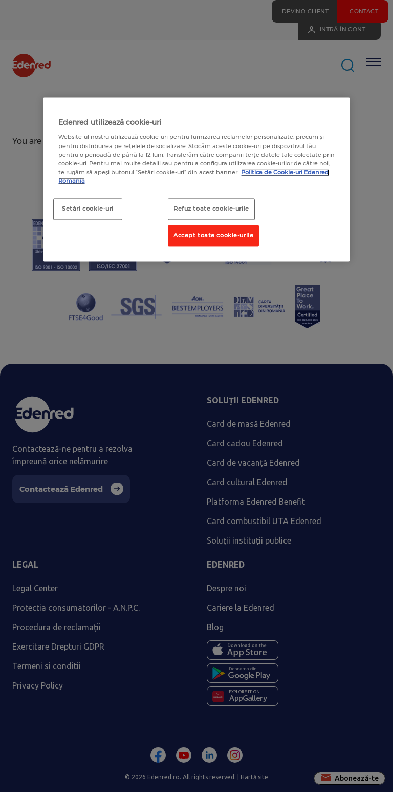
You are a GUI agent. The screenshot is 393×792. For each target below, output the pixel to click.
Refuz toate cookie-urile (211, 208)
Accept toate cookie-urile (213, 235)
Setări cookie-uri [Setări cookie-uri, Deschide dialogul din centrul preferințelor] (88, 208)
